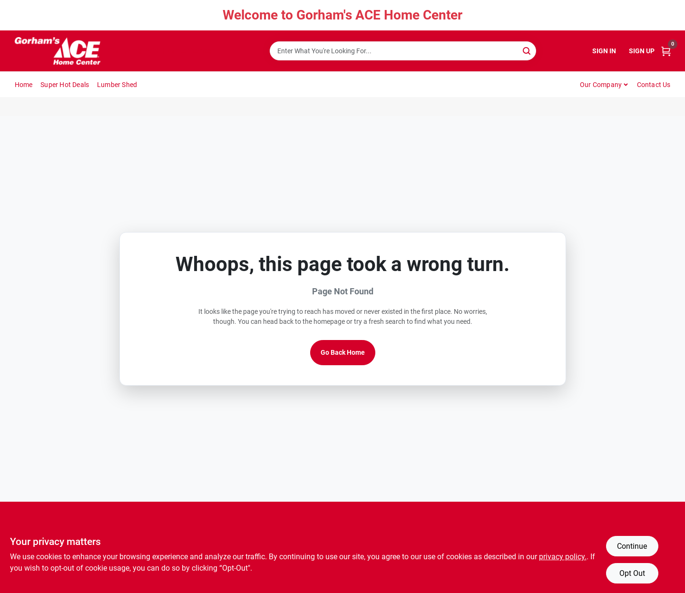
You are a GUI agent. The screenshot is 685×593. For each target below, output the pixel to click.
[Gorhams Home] (57, 51)
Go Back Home (343, 352)
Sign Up (642, 51)
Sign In (604, 51)
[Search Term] (403, 50)
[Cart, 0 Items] (666, 51)
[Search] (527, 50)
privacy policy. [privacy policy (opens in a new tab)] (563, 556)
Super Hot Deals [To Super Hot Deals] (64, 84)
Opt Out (632, 573)
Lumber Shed (117, 84)
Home (24, 84)
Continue (632, 546)
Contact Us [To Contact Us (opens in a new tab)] (654, 84)
